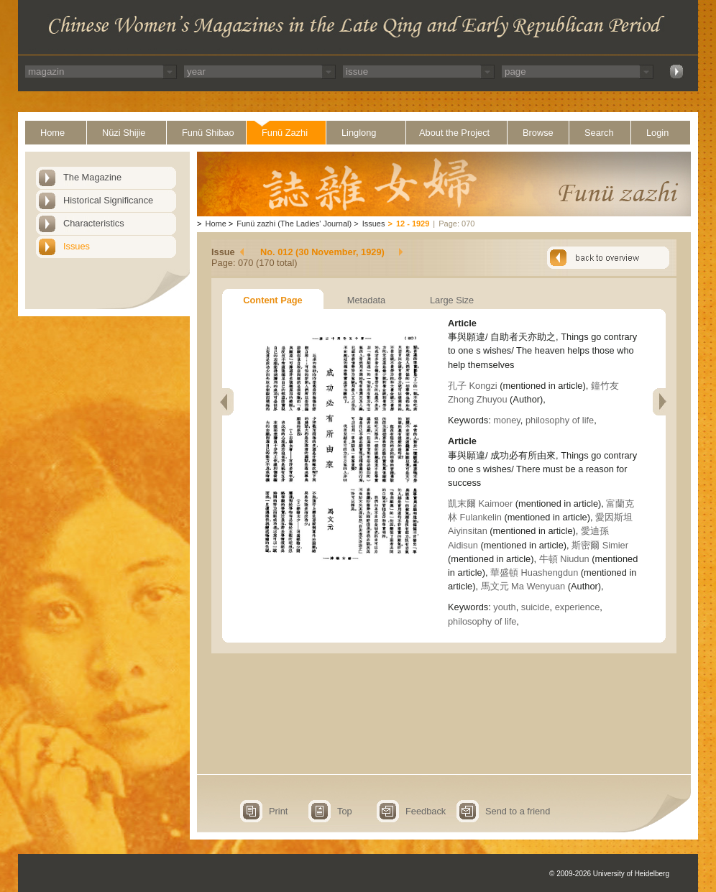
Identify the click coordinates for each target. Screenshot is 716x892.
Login (657, 132)
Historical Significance (108, 200)
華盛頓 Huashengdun (534, 572)
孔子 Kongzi (472, 385)
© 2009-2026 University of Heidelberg (609, 874)
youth (504, 607)
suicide (535, 607)
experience (577, 607)
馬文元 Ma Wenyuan (523, 586)
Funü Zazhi (285, 132)
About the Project (454, 132)
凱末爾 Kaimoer (480, 503)
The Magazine (92, 177)
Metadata (366, 300)
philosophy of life (559, 420)
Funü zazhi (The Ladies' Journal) (294, 223)
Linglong (358, 132)
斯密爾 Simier (600, 545)
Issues (76, 246)
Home (52, 132)
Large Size (452, 300)
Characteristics (93, 223)
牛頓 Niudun (564, 558)
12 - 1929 (412, 223)
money (506, 420)
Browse (538, 132)
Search (599, 132)
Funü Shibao (208, 132)
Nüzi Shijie (123, 132)
